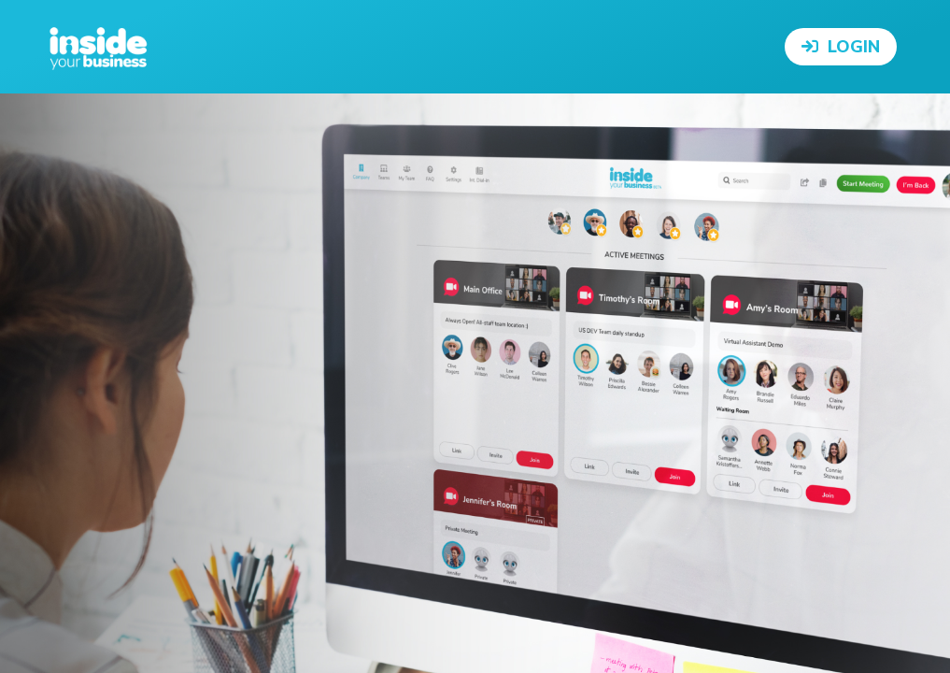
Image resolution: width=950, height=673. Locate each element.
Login (840, 47)
